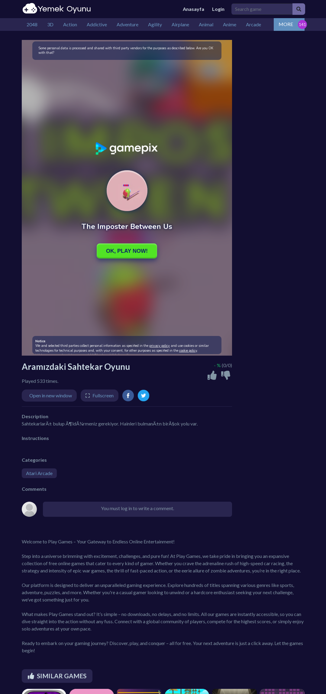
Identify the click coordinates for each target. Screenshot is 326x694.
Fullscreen (103, 395)
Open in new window (50, 395)
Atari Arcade (39, 473)
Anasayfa (193, 9)
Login (218, 9)
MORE (286, 24)
